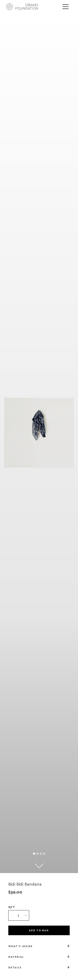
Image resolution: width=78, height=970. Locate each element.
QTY (11, 907)
